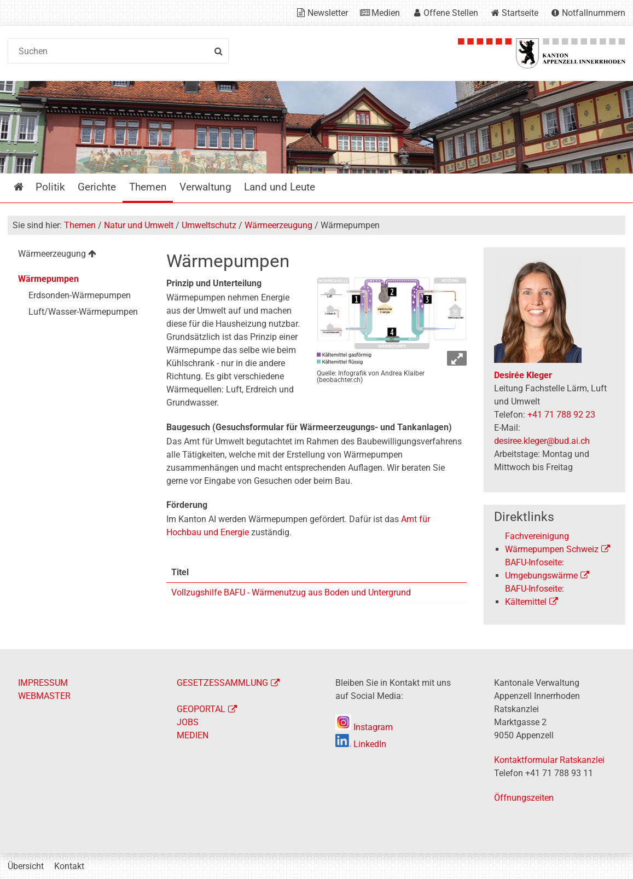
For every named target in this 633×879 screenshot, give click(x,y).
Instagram (364, 727)
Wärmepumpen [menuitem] (48, 279)
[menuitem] (79, 255)
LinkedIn (360, 744)
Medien (385, 13)
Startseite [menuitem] (27, 187)
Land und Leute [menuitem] (279, 187)
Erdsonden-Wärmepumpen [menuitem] (79, 295)
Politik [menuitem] (50, 187)
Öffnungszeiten (524, 798)
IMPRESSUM (43, 683)
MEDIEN (192, 735)
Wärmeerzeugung (278, 225)
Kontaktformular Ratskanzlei (549, 760)
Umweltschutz (209, 225)
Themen (80, 225)
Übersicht (26, 866)
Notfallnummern (593, 13)
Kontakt (69, 866)
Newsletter (327, 13)
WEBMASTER (44, 696)
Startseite (520, 13)
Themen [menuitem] (148, 187)
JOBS (188, 722)
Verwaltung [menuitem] (205, 187)
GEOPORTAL (201, 709)
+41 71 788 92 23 (561, 414)
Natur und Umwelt (138, 225)
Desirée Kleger (523, 375)
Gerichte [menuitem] (97, 187)
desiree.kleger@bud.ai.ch (542, 441)
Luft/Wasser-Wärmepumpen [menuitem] (83, 312)
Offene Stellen (450, 13)
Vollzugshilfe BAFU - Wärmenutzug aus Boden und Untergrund (291, 592)
